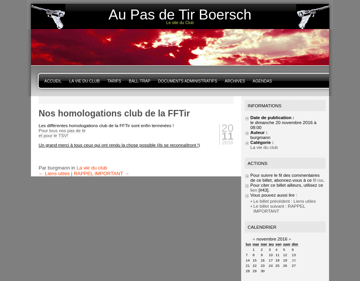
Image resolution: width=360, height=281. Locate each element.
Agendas (262, 81)
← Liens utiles (54, 173)
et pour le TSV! (53, 135)
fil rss (318, 180)
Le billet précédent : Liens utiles (284, 201)
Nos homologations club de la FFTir (114, 113)
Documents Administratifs (187, 81)
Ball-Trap (139, 81)
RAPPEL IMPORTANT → (102, 173)
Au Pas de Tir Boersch (180, 14)
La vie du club (84, 81)
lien (253, 189)
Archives (235, 81)
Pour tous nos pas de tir (62, 130)
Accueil (53, 81)
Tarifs (114, 81)
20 (293, 260)
